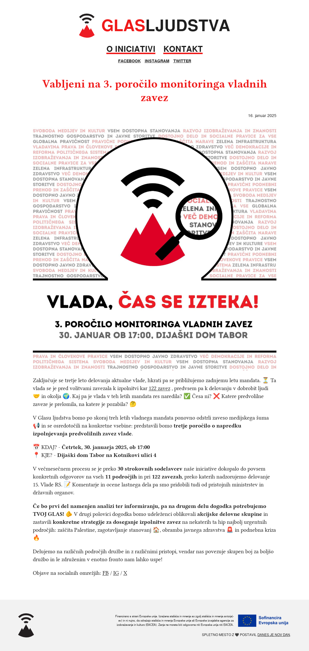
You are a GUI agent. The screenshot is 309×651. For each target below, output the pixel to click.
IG (116, 573)
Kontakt (183, 49)
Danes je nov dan (273, 635)
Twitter (182, 61)
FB (106, 573)
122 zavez (159, 388)
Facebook (129, 61)
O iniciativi (130, 49)
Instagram (157, 61)
